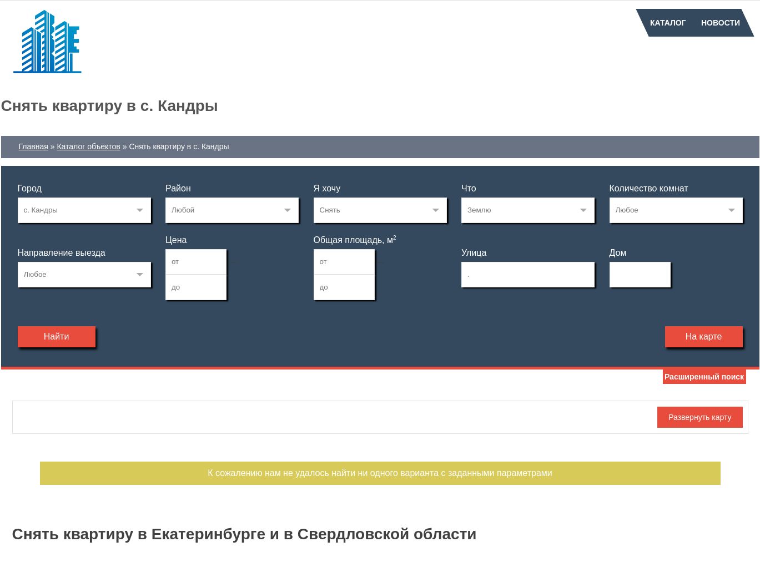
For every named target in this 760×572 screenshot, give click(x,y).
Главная (33, 146)
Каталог (668, 22)
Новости (720, 22)
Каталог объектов (88, 146)
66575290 (84, 210)
